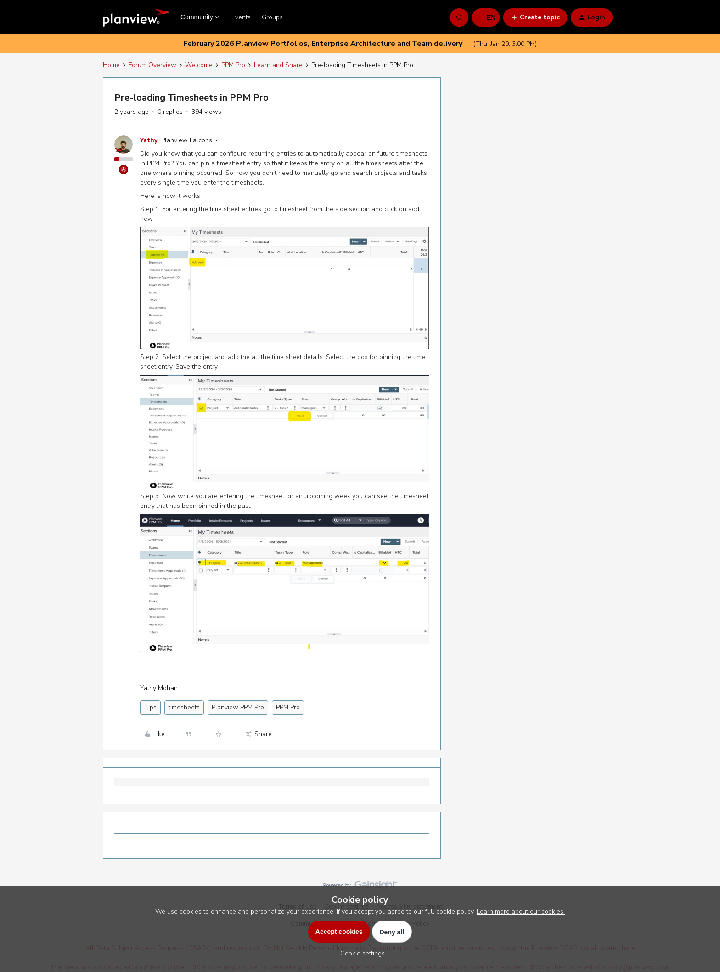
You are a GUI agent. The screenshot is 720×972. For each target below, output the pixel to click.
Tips (150, 707)
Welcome (199, 65)
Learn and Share (278, 65)
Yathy (149, 140)
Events (241, 17)
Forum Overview (152, 65)
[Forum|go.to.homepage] (136, 17)
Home (111, 65)
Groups (272, 17)
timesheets (184, 707)
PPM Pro (233, 65)
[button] (486, 17)
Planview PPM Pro (238, 707)
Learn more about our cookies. (521, 911)
